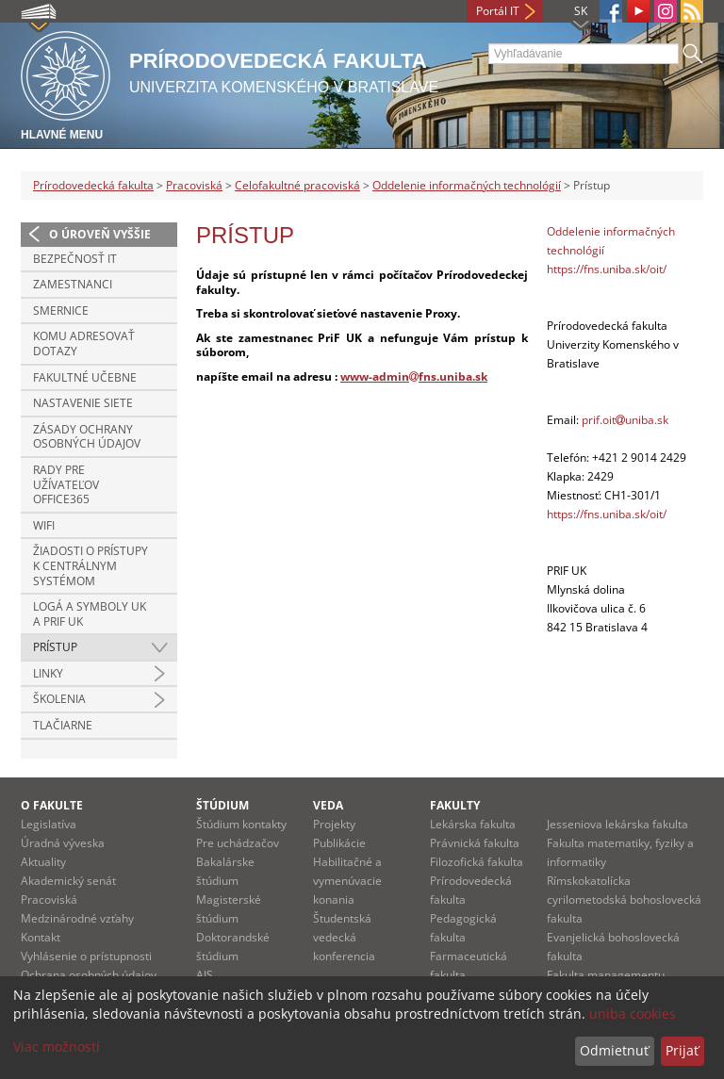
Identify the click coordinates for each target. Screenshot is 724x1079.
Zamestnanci (72, 284)
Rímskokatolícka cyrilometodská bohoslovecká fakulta (624, 899)
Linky (48, 673)
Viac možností (56, 1046)
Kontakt (40, 937)
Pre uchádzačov (237, 843)
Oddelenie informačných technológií (466, 185)
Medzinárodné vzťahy (77, 918)
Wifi (44, 525)
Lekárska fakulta (473, 824)
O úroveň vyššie (100, 234)
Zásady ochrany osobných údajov (86, 436)
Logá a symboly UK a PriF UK (89, 613)
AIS (204, 975)
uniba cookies (632, 1013)
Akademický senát (68, 881)
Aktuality (43, 862)
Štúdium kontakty (241, 824)
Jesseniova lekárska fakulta (617, 824)
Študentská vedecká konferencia (344, 937)
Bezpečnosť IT (75, 259)
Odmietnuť (614, 1050)
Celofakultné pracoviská (297, 185)
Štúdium (222, 805)
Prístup (55, 647)
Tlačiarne (62, 725)
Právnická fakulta (474, 843)
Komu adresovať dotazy (84, 343)
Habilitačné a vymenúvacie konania (347, 880)
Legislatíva (48, 824)
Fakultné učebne (85, 377)
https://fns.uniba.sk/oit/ (606, 269)
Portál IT (497, 11)
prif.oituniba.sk (625, 420)
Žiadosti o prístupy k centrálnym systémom (90, 565)
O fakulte (52, 805)
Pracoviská (194, 185)
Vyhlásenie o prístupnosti (86, 956)
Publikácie (339, 843)
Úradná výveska (63, 843)
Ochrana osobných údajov (88, 975)
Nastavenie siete (83, 403)
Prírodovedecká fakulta (93, 185)
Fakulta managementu (606, 975)
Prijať (682, 1050)
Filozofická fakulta (476, 862)
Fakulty (455, 805)
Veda (328, 805)
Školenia (59, 699)
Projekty (334, 824)
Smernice (61, 310)
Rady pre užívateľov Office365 (66, 484)
